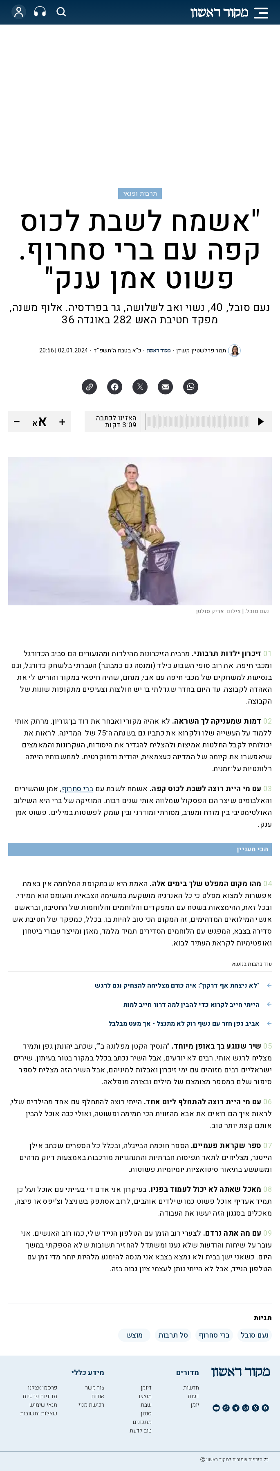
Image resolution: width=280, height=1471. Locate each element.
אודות (97, 1396)
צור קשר (94, 1387)
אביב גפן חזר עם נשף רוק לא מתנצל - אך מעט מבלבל (184, 1024)
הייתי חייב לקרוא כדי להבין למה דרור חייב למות (191, 1005)
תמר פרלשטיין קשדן (201, 350)
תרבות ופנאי (140, 194)
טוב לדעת (141, 1430)
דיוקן (146, 1387)
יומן (194, 1405)
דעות (193, 1396)
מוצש (145, 1396)
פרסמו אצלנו (42, 1387)
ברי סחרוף (78, 788)
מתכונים (142, 1422)
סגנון (146, 1413)
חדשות (191, 1387)
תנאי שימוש (43, 1405)
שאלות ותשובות (38, 1413)
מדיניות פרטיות (39, 1396)
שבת (146, 1405)
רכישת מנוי (91, 1405)
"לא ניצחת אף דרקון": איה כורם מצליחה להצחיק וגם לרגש (177, 985)
